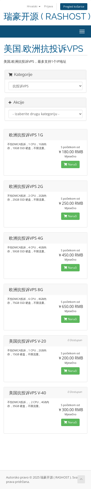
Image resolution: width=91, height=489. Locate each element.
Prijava (48, 6)
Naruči (70, 164)
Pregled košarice (73, 6)
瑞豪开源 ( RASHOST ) (47, 16)
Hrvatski (34, 6)
